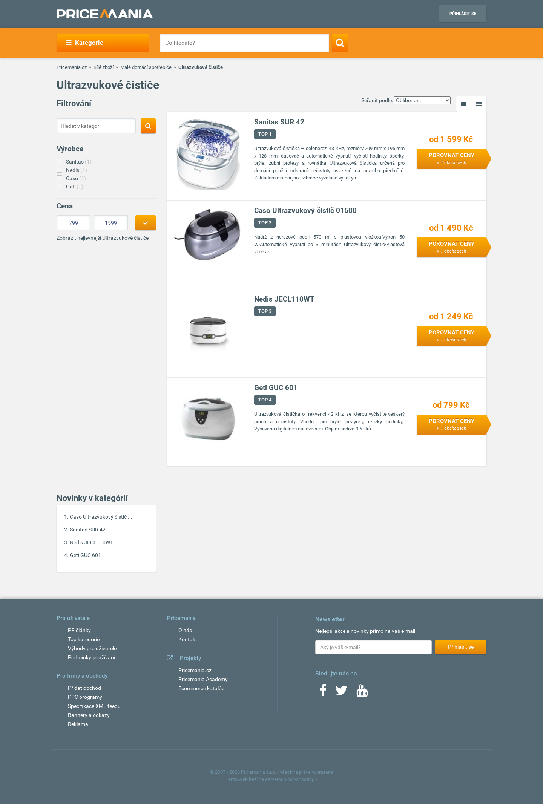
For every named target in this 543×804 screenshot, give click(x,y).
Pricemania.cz (72, 67)
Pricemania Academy (203, 679)
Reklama (78, 724)
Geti (74, 187)
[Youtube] (362, 692)
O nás (185, 630)
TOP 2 (265, 222)
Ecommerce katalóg (201, 688)
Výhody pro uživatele (92, 648)
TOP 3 (265, 311)
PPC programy (85, 697)
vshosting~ (306, 779)
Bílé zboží (104, 67)
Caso (76, 178)
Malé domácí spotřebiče (146, 67)
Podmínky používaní (91, 657)
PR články (79, 630)
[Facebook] (322, 692)
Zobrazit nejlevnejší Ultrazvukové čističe (103, 238)
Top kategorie (84, 639)
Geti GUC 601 (85, 555)
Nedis (76, 170)
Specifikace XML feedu (94, 706)
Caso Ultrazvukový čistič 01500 (305, 210)
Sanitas (79, 162)
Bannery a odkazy (89, 715)
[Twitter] (341, 692)
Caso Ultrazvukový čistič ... (101, 517)
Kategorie (84, 42)
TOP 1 (265, 134)
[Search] (340, 43)
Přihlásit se (462, 13)
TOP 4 (265, 400)
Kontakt (187, 639)
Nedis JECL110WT (91, 542)
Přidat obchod (84, 688)
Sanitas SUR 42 (88, 530)
